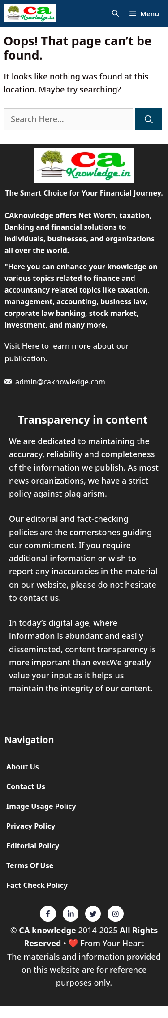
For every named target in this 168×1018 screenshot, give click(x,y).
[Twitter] (48, 914)
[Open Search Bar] (115, 14)
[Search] (148, 119)
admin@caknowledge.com (60, 382)
